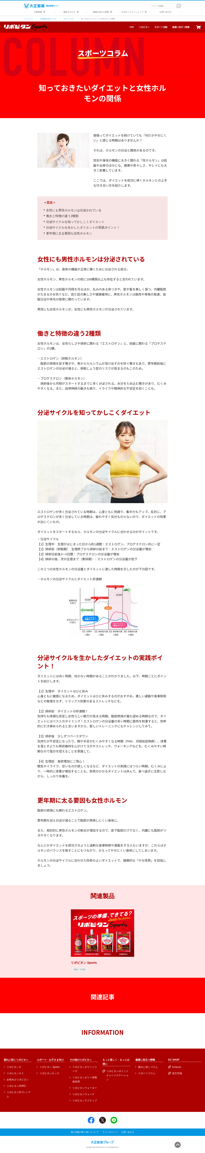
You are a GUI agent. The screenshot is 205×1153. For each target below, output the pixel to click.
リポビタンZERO (16, 1086)
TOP (131, 27)
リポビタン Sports (49, 1067)
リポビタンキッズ (49, 1073)
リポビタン (144, 27)
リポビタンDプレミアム (19, 1094)
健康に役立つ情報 (180, 27)
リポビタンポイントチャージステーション (117, 1075)
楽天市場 (177, 1073)
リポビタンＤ (14, 1067)
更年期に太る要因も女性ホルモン (69, 233)
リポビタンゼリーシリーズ (84, 1069)
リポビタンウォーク (83, 1094)
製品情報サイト (41, 5)
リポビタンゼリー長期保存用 (84, 1079)
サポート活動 (160, 27)
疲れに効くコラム (148, 1067)
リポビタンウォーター (84, 1088)
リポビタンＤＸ (15, 1073)
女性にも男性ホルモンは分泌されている (73, 210)
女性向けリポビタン (18, 1079)
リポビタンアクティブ (84, 1100)
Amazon (176, 1067)
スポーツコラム (146, 1073)
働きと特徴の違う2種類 (62, 216)
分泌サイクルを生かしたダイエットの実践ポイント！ (83, 227)
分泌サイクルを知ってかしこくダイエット (75, 221)
